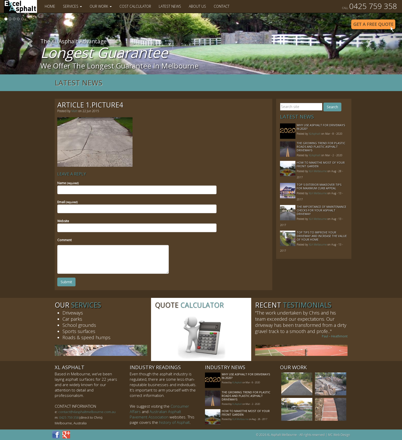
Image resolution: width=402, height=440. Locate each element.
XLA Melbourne (318, 171)
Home (50, 6)
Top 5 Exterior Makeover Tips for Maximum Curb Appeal (319, 186)
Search (332, 106)
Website (63, 221)
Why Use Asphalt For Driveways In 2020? (321, 127)
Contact (221, 6)
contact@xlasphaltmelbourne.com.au (87, 411)
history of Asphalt (174, 422)
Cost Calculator (135, 6)
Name (68, 183)
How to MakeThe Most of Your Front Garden (321, 164)
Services (72, 6)
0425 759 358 (369, 6)
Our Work (101, 6)
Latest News (170, 6)
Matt (74, 111)
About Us (197, 6)
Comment (64, 240)
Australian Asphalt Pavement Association (155, 414)
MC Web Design (339, 435)
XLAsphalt (315, 133)
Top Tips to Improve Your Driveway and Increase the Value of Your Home (322, 235)
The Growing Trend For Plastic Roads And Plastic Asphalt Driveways (321, 146)
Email (67, 202)
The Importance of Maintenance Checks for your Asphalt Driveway (321, 210)
